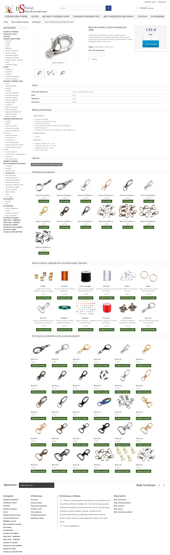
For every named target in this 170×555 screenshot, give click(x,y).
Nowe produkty (36, 503)
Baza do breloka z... (44, 195)
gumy (7, 83)
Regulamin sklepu (37, 518)
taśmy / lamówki (10, 116)
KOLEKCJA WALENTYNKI (12, 232)
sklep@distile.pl (74, 526)
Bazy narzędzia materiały (119, 16)
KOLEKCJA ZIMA (9, 229)
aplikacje (8, 48)
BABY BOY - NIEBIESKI (12, 220)
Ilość (151, 34)
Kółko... (128, 286)
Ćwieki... (43, 286)
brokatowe (9, 105)
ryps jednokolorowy (12, 95)
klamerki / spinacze (11, 50)
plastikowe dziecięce (12, 76)
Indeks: (91, 47)
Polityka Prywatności (38, 515)
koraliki (7, 43)
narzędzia (8, 166)
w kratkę (8, 90)
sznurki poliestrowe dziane (14, 145)
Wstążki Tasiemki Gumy (55, 16)
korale (7, 211)
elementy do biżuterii (12, 182)
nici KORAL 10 (10, 138)
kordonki (8, 121)
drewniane (9, 72)
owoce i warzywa (11, 189)
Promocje (34, 500)
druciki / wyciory (10, 53)
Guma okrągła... (85, 286)
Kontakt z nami (150, 2)
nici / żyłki (8, 196)
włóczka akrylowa (11, 135)
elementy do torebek (12, 187)
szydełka (8, 168)
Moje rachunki (119, 506)
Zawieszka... (128, 318)
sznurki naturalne (11, 126)
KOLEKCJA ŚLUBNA (11, 218)
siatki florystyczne (11, 109)
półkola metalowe (11, 178)
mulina (7, 123)
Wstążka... (65, 318)
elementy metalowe (12, 213)
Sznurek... (65, 286)
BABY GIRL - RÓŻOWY (11, 222)
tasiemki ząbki (10, 102)
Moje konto (120, 495)
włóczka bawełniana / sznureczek (11, 132)
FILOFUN (142, 16)
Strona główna (36, 512)
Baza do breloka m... (107, 221)
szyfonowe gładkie (11, 100)
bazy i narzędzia (11, 215)
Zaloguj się (162, 2)
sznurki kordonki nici (86, 16)
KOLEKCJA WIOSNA (11, 32)
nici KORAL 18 (10, 140)
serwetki (8, 201)
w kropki (8, 88)
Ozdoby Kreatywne (16, 16)
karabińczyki (10, 173)
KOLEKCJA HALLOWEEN (12, 227)
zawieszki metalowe (12, 58)
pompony (8, 41)
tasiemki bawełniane (12, 93)
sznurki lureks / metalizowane (15, 154)
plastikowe (9, 69)
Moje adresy (118, 509)
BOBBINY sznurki (10, 161)
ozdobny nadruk (10, 86)
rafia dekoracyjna (11, 159)
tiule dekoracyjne (11, 114)
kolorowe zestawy (11, 79)
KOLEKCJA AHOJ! (10, 34)
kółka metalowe (10, 175)
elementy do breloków (12, 180)
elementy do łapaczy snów (14, 185)
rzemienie (8, 156)
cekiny (7, 46)
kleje (6, 204)
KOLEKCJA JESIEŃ (10, 225)
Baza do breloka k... (65, 195)
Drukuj (94, 59)
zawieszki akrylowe (11, 55)
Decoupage (8, 199)
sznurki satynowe (11, 152)
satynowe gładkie (11, 98)
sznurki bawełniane (11, 142)
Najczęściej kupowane (39, 506)
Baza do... (44, 318)
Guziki (35, 16)
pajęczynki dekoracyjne (13, 112)
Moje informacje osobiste (123, 512)
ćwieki (7, 62)
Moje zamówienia (120, 500)
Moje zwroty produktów (122, 503)
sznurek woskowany (12, 128)
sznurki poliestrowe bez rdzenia (12, 148)
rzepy (7, 194)
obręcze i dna (10, 171)
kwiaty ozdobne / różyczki (14, 60)
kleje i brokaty (10, 192)
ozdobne (8, 74)
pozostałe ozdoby (11, 65)
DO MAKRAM (157, 16)
